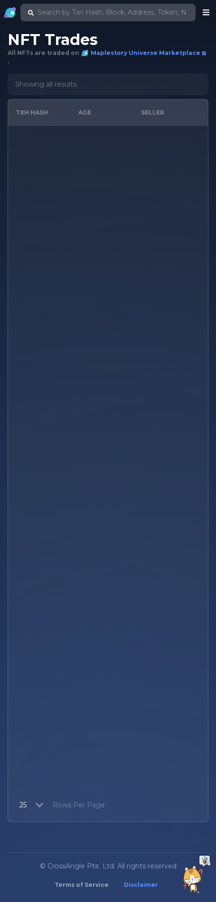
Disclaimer (141, 884)
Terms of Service (82, 884)
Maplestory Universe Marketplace (143, 53)
